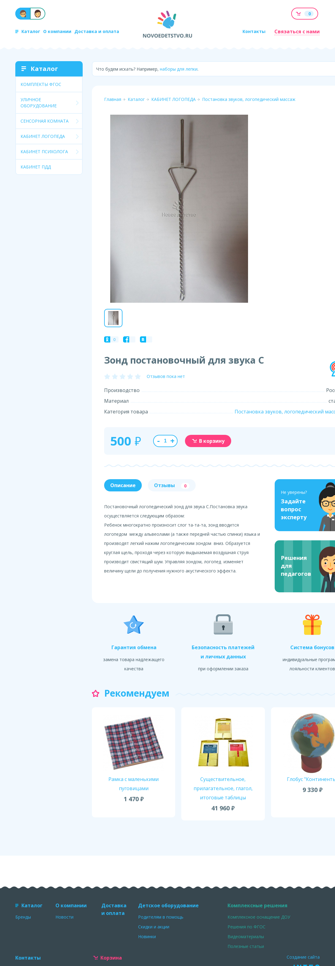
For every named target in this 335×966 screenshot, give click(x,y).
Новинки (147, 936)
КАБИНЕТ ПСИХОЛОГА (44, 151)
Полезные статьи (246, 946)
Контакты (254, 31)
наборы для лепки (179, 69)
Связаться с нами (297, 31)
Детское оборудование (168, 905)
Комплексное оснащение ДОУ (259, 917)
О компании (57, 31)
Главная (112, 99)
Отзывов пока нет (166, 376)
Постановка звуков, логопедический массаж (248, 99)
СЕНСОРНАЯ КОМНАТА (45, 121)
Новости (64, 917)
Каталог (27, 31)
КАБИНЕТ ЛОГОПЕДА (43, 136)
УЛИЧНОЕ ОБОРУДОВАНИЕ (39, 103)
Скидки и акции (153, 927)
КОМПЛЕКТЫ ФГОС (41, 84)
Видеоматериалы (246, 936)
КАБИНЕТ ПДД (36, 167)
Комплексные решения (258, 905)
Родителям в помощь (160, 917)
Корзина (107, 957)
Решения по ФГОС (246, 927)
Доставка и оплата (96, 31)
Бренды (23, 917)
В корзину (208, 441)
